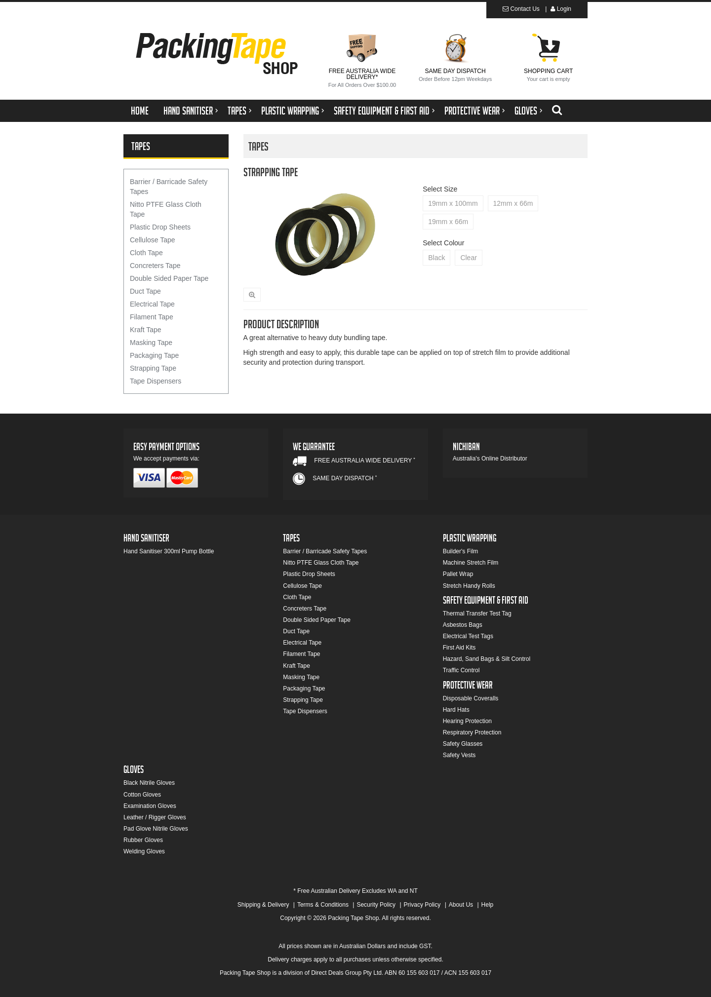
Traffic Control (461, 670)
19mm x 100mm (452, 203)
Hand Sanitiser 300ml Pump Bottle (168, 551)
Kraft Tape (145, 330)
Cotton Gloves (142, 794)
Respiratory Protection (472, 732)
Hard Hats (456, 709)
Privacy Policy (422, 904)
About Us (461, 904)
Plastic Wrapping (290, 112)
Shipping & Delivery (263, 904)
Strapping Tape (153, 368)
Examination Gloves (149, 806)
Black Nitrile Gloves (149, 782)
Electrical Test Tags (468, 636)
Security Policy (375, 904)
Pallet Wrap (458, 574)
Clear (468, 258)
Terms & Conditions (323, 904)
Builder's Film (460, 551)
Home (140, 112)
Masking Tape (151, 342)
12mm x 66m (513, 203)
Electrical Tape (152, 304)
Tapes (237, 112)
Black (436, 258)
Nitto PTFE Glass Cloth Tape (165, 209)
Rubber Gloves (143, 840)
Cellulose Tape (152, 240)
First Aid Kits (459, 647)
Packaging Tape (154, 355)
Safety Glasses (463, 743)
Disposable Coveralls (471, 698)
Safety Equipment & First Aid (382, 112)
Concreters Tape (155, 265)
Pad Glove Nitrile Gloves (155, 828)
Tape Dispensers (155, 381)
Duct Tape (145, 291)
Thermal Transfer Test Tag (477, 613)
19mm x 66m (448, 222)
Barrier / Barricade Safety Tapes (168, 186)
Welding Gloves (144, 851)
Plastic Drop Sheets (160, 227)
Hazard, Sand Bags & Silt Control (486, 658)
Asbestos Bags (462, 624)
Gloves (525, 112)
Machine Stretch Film (471, 562)
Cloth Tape (146, 253)
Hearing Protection (467, 721)
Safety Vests (459, 755)
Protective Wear (472, 112)
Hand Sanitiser (188, 112)
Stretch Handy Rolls (469, 585)
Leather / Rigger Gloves (154, 817)
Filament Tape (151, 317)
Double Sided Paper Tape (169, 278)
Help (487, 904)
